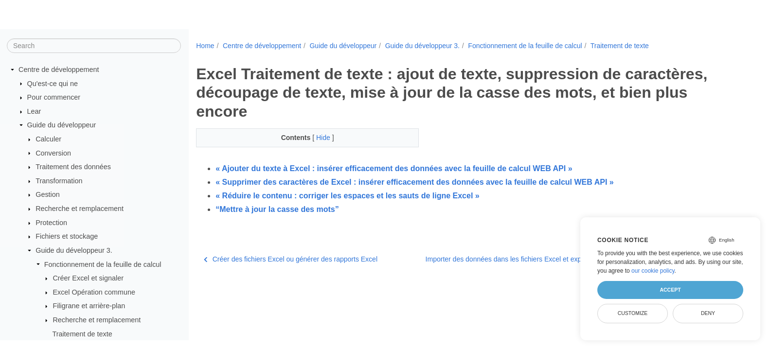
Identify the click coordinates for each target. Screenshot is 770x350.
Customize (633, 313)
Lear (34, 111)
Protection (51, 223)
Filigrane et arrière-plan (89, 306)
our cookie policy (653, 270)
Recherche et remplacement (80, 208)
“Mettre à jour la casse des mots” (277, 209)
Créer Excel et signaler (88, 278)
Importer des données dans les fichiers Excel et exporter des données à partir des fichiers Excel (574, 259)
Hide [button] (324, 137)
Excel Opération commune (94, 292)
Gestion (48, 194)
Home (205, 46)
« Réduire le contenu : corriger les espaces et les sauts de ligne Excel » (347, 196)
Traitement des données (73, 167)
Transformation (59, 181)
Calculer (48, 139)
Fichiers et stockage (67, 236)
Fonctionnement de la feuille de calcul (102, 264)
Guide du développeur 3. (74, 250)
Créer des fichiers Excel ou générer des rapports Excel (290, 259)
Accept (670, 290)
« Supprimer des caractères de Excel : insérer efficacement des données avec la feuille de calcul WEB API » (414, 182)
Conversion (53, 153)
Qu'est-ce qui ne (52, 84)
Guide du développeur (61, 125)
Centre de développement (58, 69)
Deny (708, 313)
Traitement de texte (82, 334)
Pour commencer (54, 97)
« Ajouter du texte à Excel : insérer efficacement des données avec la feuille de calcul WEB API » (393, 168)
